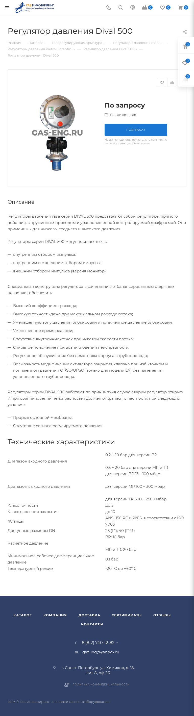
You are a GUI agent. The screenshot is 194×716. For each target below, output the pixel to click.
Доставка (89, 615)
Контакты (92, 624)
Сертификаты (127, 615)
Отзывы (162, 615)
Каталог (22, 615)
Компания (55, 615)
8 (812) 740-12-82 (98, 643)
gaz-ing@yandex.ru (100, 652)
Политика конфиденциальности (101, 684)
